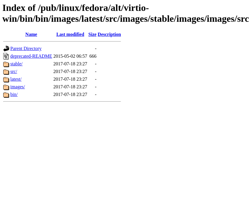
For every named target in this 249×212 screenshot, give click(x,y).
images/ (17, 86)
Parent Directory (26, 48)
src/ (13, 71)
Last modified (70, 34)
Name (31, 34)
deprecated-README (31, 56)
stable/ (16, 63)
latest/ (15, 79)
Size (92, 34)
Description (109, 34)
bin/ (14, 94)
